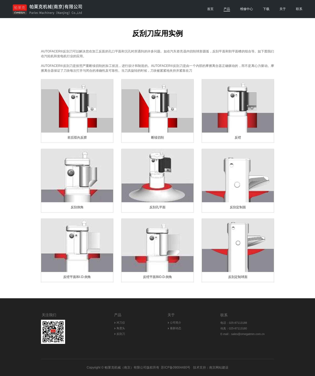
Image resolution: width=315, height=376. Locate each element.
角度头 (121, 328)
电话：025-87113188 (233, 322)
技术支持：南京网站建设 (209, 367)
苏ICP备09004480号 (175, 367)
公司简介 (175, 322)
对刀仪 (121, 322)
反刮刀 (121, 333)
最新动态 (175, 328)
